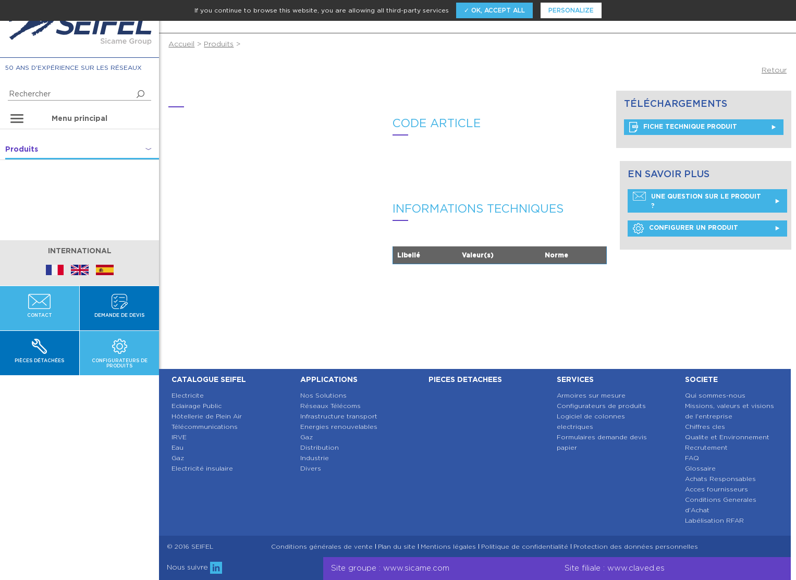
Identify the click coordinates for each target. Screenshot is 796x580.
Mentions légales (448, 546)
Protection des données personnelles (635, 546)
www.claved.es (636, 568)
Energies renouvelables (338, 426)
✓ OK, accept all (494, 10)
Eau (177, 447)
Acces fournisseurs (716, 489)
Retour (774, 70)
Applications (329, 379)
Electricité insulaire (202, 468)
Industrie (314, 458)
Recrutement (706, 447)
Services (575, 379)
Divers (310, 468)
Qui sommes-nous (715, 395)
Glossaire (700, 468)
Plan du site (396, 546)
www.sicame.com (416, 568)
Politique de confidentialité (524, 546)
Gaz (178, 458)
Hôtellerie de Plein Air (207, 416)
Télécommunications (205, 426)
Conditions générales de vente (322, 546)
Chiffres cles (705, 426)
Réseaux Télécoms (330, 406)
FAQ (692, 458)
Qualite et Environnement (727, 437)
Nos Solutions (323, 395)
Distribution (319, 447)
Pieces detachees (465, 379)
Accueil (181, 44)
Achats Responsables (720, 479)
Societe (701, 379)
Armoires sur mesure (591, 395)
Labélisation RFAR (714, 520)
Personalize (571, 10)
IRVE (179, 437)
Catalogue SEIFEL (209, 379)
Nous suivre (194, 567)
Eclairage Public (197, 406)
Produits (219, 44)
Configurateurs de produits (601, 406)
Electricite (188, 395)
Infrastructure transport (338, 416)
